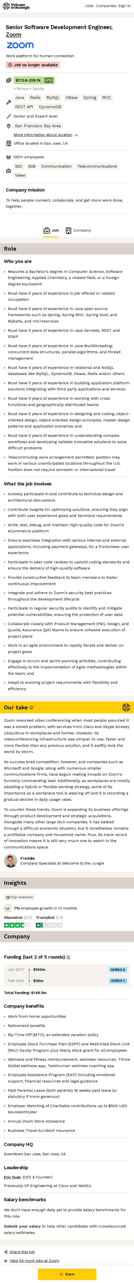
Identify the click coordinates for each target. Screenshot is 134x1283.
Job (51, 230)
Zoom (13, 34)
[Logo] (16, 6)
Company (78, 230)
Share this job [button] (19, 1252)
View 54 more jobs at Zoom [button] (31, 1260)
